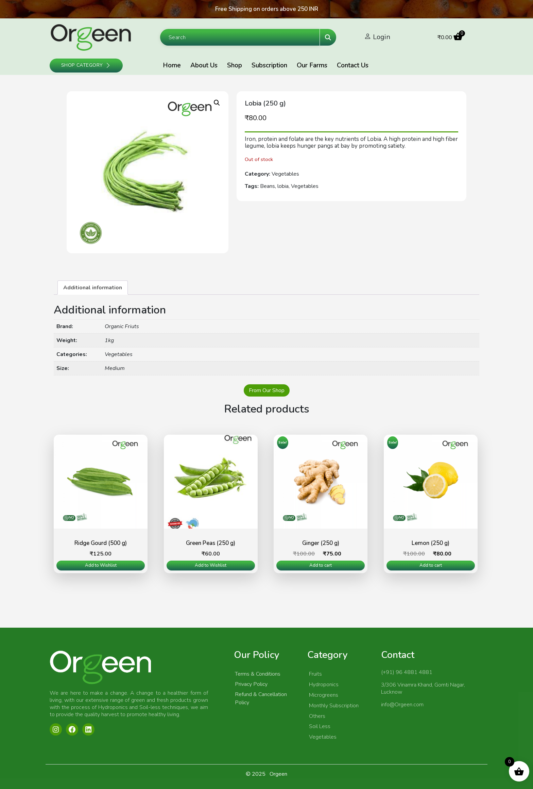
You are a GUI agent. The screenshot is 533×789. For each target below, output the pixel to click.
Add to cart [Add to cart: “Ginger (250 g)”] (320, 565)
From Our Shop (267, 390)
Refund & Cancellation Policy (261, 698)
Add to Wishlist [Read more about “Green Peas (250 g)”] (210, 565)
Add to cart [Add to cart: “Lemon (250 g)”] (430, 565)
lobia (283, 186)
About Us (204, 65)
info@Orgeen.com (402, 704)
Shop (234, 65)
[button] (217, 103)
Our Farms (312, 65)
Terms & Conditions (257, 674)
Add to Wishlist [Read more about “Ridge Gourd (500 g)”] (101, 565)
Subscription (269, 65)
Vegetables (285, 174)
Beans (267, 186)
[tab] (92, 287)
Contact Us (352, 65)
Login (381, 37)
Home (172, 65)
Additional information (92, 287)
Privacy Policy (251, 684)
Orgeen (278, 774)
